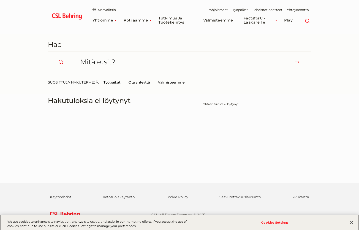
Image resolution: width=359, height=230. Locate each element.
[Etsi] (307, 20)
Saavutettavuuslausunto (240, 197)
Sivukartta (300, 197)
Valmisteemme (218, 20)
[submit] (297, 62)
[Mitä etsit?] (179, 62)
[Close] (352, 224)
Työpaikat (240, 10)
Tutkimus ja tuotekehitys (171, 20)
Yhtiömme (105, 20)
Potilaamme (139, 20)
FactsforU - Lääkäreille (262, 20)
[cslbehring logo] (67, 17)
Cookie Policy (177, 197)
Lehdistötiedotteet (267, 10)
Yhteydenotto (298, 10)
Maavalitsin (104, 10)
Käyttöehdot (60, 197)
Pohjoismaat (217, 10)
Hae (55, 44)
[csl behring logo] (64, 214)
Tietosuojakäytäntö (118, 197)
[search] (60, 62)
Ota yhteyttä (139, 82)
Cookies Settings (274, 224)
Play (288, 20)
